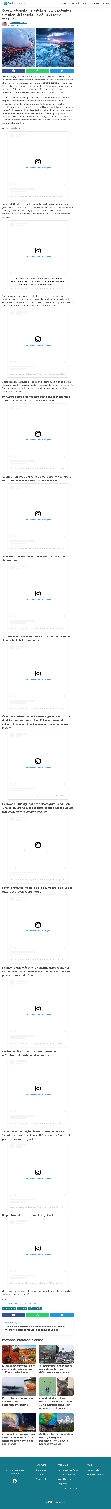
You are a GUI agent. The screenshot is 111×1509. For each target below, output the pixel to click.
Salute (85, 3)
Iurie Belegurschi (30, 288)
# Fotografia (35, 1308)
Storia (106, 3)
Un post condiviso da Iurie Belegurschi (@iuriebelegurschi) (30, 196)
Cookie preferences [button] (95, 1474)
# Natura (22, 1308)
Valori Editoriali (65, 1479)
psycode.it (41, 1479)
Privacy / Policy (93, 1470)
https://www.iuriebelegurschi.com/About (19, 1303)
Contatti (40, 1474)
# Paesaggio (9, 1308)
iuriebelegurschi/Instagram (15, 128)
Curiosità (74, 3)
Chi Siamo (41, 1470)
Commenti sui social (68, 1488)
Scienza (62, 3)
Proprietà (62, 1483)
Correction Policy (66, 1474)
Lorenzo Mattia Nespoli (18, 23)
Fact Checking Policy (68, 1470)
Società (95, 3)
